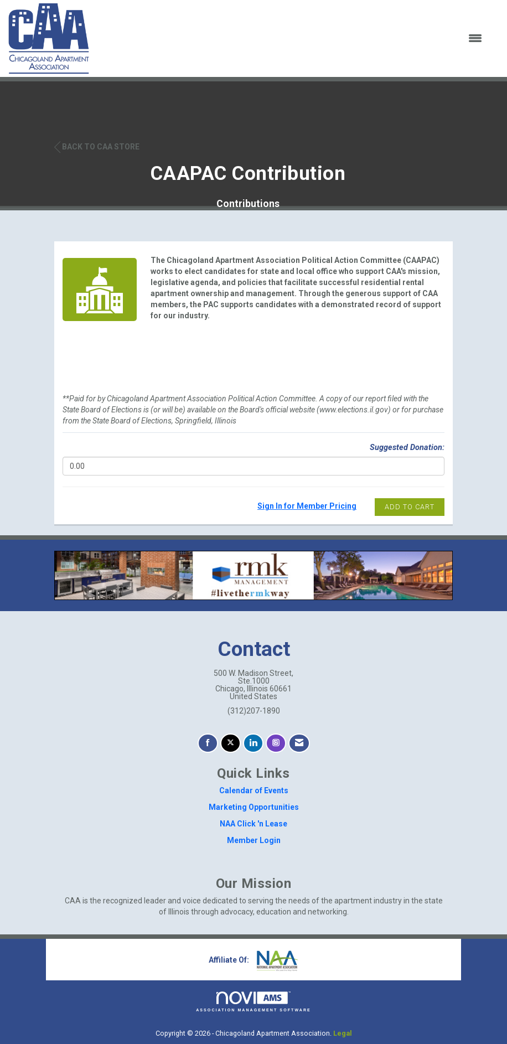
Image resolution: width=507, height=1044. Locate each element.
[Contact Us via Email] (299, 743)
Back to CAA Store (96, 147)
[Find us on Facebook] (208, 743)
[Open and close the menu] (292, 39)
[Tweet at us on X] (230, 743)
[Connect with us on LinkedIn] (253, 743)
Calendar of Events (253, 790)
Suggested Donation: (407, 447)
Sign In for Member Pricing (306, 506)
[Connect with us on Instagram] (276, 743)
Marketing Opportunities (254, 807)
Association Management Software (253, 1001)
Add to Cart (409, 507)
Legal (342, 1033)
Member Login (254, 840)
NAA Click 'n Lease (253, 823)
